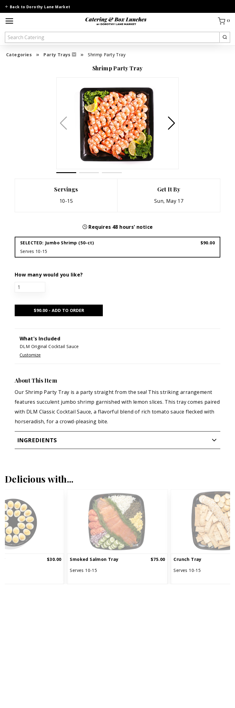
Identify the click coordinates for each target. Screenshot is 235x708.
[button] (171, 123)
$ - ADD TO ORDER (59, 310)
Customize (30, 355)
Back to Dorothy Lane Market (37, 6)
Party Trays (56, 54)
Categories (19, 54)
